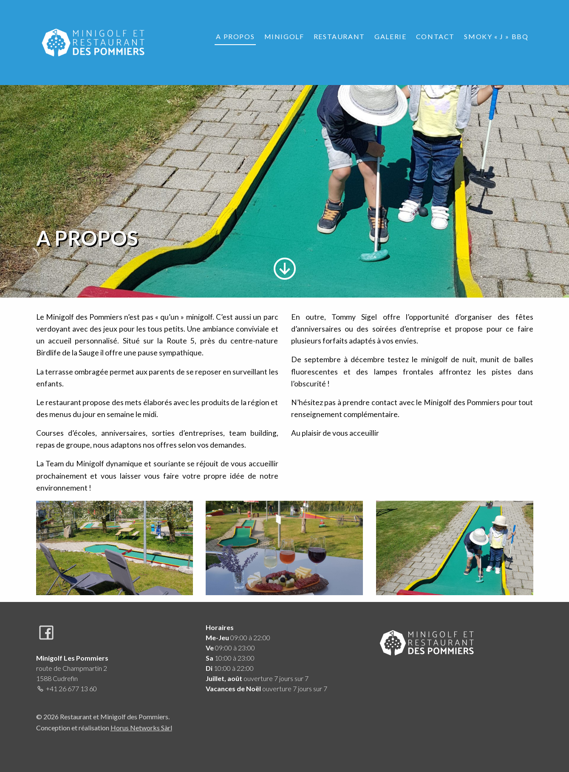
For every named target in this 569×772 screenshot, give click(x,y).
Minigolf (284, 36)
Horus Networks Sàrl (141, 728)
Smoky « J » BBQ (496, 36)
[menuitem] (235, 37)
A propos (235, 36)
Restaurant (339, 36)
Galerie (390, 36)
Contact (435, 36)
